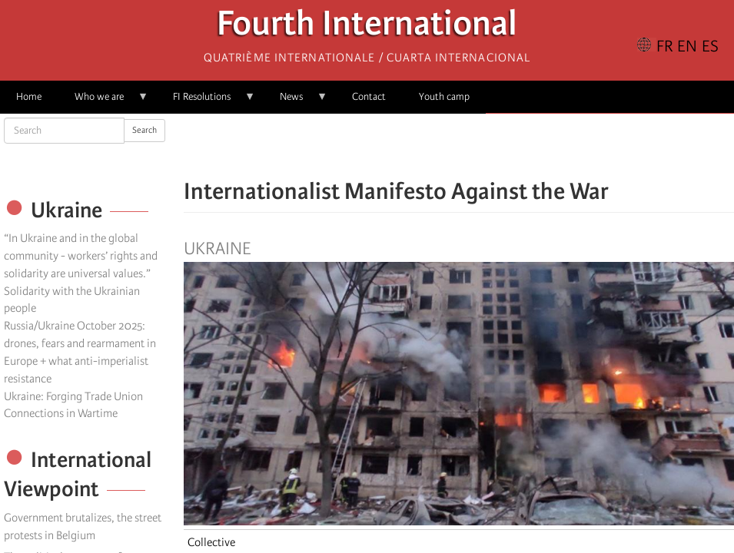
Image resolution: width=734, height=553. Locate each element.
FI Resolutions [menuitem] (206, 102)
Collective (211, 542)
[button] (502, 146)
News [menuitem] (295, 102)
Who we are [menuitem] (103, 102)
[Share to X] (437, 146)
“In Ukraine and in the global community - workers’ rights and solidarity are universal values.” (81, 255)
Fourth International (367, 27)
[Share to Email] (480, 146)
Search (144, 130)
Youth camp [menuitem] (444, 96)
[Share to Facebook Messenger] (459, 146)
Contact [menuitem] (369, 96)
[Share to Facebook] (415, 146)
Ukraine (217, 249)
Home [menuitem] (29, 96)
